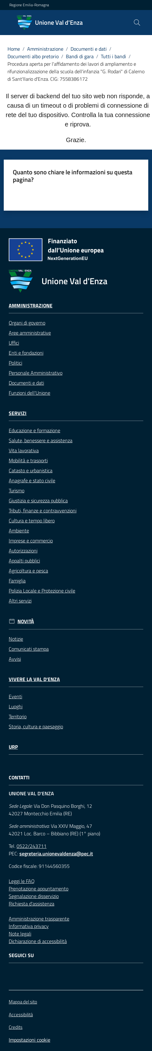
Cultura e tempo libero (32, 520)
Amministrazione (45, 49)
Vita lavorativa (24, 450)
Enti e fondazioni (26, 352)
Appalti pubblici (24, 560)
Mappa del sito (23, 1001)
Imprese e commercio (31, 540)
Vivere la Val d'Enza (34, 679)
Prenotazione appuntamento (38, 888)
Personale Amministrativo (35, 373)
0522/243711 (32, 846)
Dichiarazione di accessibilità (38, 941)
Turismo (16, 490)
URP (13, 747)
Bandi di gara (80, 56)
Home (13, 49)
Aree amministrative (30, 332)
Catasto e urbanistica (30, 470)
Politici (15, 363)
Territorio (18, 716)
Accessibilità (21, 1014)
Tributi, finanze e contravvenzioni (42, 510)
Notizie (16, 639)
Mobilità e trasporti (28, 460)
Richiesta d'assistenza (31, 903)
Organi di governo (27, 322)
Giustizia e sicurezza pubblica (38, 500)
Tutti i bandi (113, 56)
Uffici (14, 342)
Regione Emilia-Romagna (29, 5)
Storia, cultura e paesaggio (36, 726)
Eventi (15, 696)
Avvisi (15, 659)
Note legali (20, 933)
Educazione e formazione (34, 430)
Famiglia (17, 580)
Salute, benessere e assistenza (40, 440)
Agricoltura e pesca (28, 570)
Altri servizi (20, 600)
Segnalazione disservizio (34, 896)
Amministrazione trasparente (39, 918)
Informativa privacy (29, 926)
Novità (25, 621)
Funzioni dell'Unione (29, 393)
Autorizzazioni (23, 550)
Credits (15, 1027)
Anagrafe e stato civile (32, 480)
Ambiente (19, 530)
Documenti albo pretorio (33, 56)
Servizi (18, 413)
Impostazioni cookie (29, 1039)
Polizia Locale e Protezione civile (42, 590)
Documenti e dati (89, 49)
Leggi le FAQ (22, 881)
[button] (137, 22)
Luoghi (15, 706)
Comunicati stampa (29, 649)
